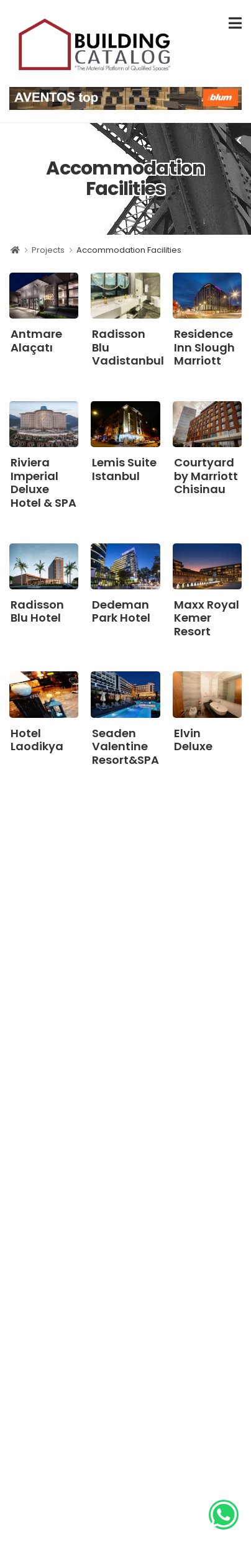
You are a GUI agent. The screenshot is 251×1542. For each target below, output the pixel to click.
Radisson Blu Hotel (37, 611)
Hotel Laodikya (37, 740)
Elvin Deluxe (193, 740)
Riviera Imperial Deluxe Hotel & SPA (43, 482)
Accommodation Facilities (128, 250)
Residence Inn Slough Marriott (204, 347)
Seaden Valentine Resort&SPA (125, 746)
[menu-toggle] (235, 23)
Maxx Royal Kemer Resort (206, 618)
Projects (48, 250)
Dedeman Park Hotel (121, 611)
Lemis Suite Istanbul (124, 469)
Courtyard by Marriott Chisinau (206, 476)
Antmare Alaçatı (36, 340)
